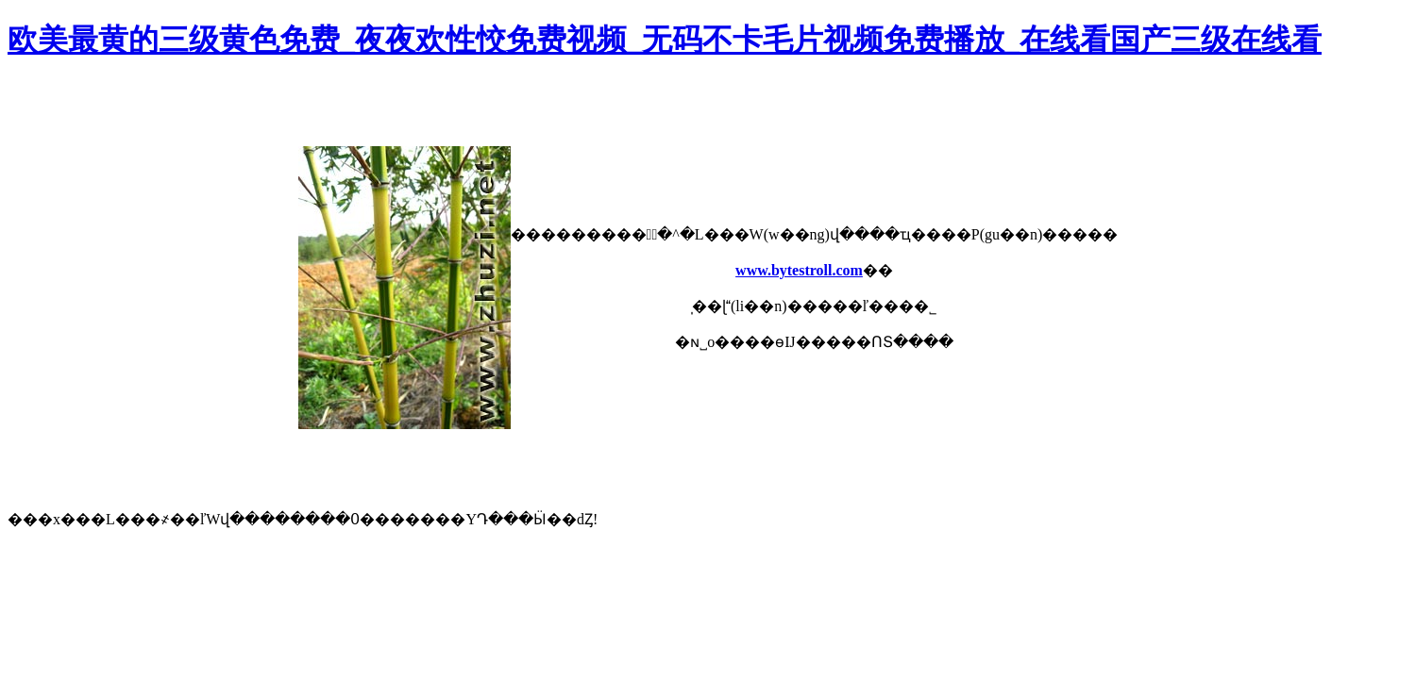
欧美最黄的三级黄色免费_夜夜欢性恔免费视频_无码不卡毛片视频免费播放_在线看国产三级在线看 (665, 40)
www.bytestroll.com (799, 270)
